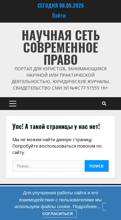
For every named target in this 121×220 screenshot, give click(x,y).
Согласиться (57, 213)
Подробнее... (86, 206)
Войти (59, 15)
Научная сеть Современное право (60, 47)
